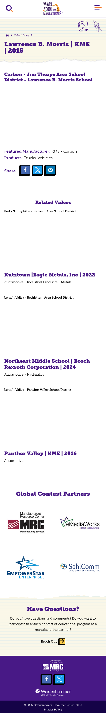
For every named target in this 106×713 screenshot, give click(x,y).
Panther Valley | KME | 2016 (40, 453)
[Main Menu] (98, 8)
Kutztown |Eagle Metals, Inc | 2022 (49, 275)
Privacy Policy (53, 709)
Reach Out (49, 641)
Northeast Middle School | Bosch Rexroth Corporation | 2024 (47, 364)
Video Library (21, 35)
